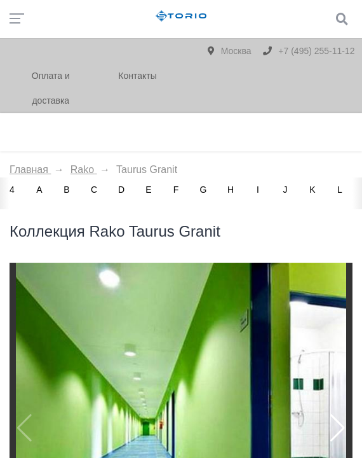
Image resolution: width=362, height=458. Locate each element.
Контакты (137, 76)
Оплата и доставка (51, 88)
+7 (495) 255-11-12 (308, 51)
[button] (337, 428)
